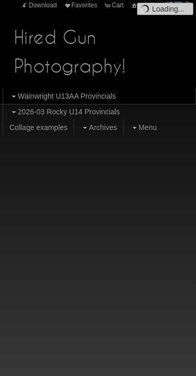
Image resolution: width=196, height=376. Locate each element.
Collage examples (38, 127)
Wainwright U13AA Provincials (62, 96)
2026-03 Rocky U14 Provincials (64, 112)
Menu (143, 127)
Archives (98, 127)
